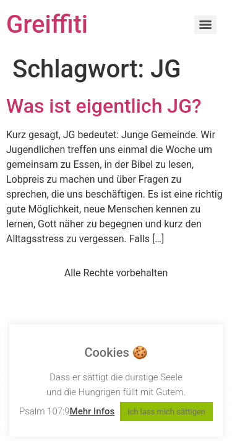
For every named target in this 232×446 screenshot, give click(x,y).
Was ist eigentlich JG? (104, 106)
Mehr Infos (92, 411)
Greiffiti (47, 24)
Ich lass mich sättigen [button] (166, 411)
